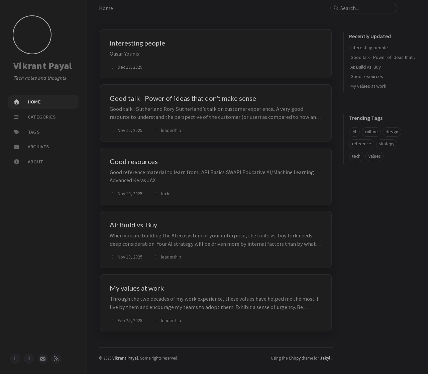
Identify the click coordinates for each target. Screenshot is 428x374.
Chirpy (295, 358)
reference (361, 144)
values (374, 156)
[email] (42, 358)
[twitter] (29, 358)
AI (354, 132)
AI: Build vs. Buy (365, 67)
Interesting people (369, 48)
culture (371, 132)
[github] (15, 358)
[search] (366, 8)
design (392, 132)
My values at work (368, 86)
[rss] (56, 358)
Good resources (366, 76)
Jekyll (326, 358)
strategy (386, 144)
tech (356, 156)
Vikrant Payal (42, 66)
